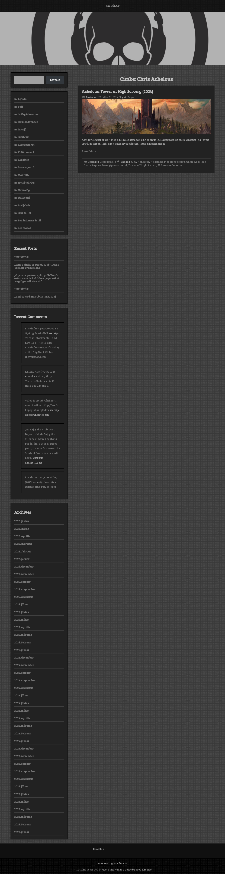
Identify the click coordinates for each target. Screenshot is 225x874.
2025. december (24, 566)
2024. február (22, 733)
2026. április (22, 536)
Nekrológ (24, 190)
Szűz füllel (24, 213)
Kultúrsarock (26, 152)
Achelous (143, 161)
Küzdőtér (23, 159)
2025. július (21, 604)
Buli (20, 106)
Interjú (22, 129)
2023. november (24, 756)
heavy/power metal (114, 165)
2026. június (21, 521)
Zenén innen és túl (29, 220)
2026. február (22, 551)
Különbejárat (26, 144)
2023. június (21, 794)
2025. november (24, 574)
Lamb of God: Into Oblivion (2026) (35, 296)
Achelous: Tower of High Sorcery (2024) (117, 91)
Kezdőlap (112, 6)
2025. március (23, 634)
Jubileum (23, 137)
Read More (89, 151)
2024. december (24, 657)
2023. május (21, 801)
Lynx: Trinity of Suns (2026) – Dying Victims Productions (36, 266)
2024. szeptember (25, 680)
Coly (130, 97)
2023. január (21, 832)
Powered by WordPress (112, 863)
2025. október (22, 581)
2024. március (23, 725)
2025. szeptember (25, 589)
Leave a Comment (170, 165)
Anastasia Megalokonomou (167, 161)
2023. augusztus (23, 779)
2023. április (22, 809)
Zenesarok (24, 228)
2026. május (21, 528)
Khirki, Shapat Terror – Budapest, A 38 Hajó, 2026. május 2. (39, 380)
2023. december (24, 748)
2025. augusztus (23, 597)
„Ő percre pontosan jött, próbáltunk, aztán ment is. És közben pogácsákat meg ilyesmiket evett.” (36, 278)
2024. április (22, 718)
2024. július (21, 695)
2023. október (22, 763)
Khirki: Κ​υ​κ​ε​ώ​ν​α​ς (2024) (40, 371)
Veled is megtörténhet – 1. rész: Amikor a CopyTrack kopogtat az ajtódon (41, 405)
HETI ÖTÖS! (21, 257)
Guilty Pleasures (28, 114)
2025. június (21, 612)
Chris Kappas (92, 165)
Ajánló (22, 99)
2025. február (22, 642)
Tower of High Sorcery (142, 165)
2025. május (21, 619)
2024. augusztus (23, 688)
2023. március (23, 816)
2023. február (22, 824)
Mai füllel (24, 175)
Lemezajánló (108, 161)
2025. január (21, 650)
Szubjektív (24, 205)
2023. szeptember (25, 771)
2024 (133, 161)
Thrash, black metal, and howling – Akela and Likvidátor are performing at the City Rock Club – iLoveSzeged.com (42, 347)
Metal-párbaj (26, 182)
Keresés (55, 80)
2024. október (22, 672)
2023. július (21, 786)
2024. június (21, 703)
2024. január (21, 741)
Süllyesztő (24, 197)
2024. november (24, 665)
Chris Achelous (196, 161)
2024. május (21, 710)
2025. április (22, 627)
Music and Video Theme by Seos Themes (126, 869)
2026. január (22, 559)
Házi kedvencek (28, 122)
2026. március (23, 543)
